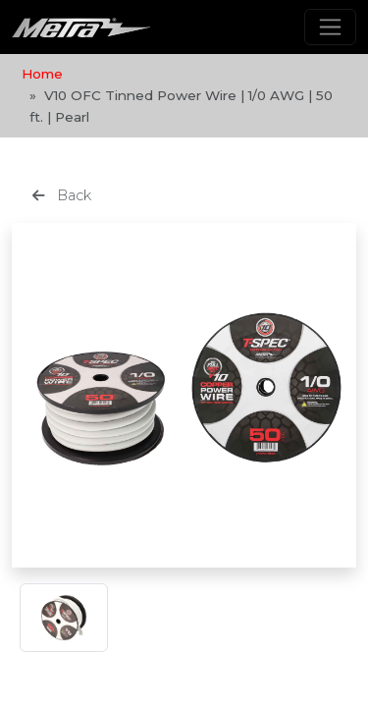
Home (42, 74)
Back (61, 195)
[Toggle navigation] (330, 27)
